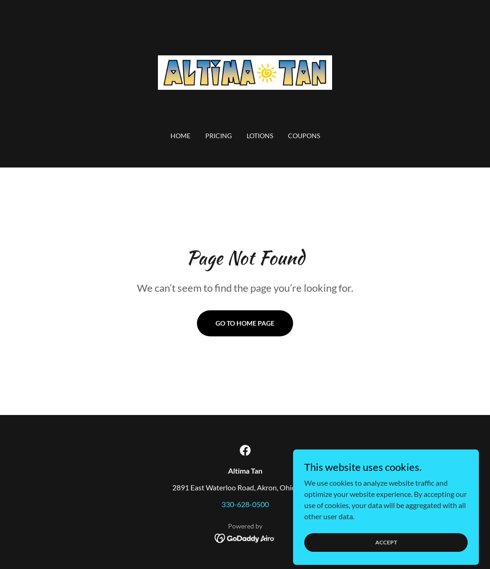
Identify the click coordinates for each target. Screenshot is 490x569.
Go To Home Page (245, 323)
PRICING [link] (218, 136)
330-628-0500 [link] (245, 504)
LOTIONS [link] (260, 136)
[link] (245, 71)
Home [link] (180, 136)
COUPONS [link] (304, 136)
